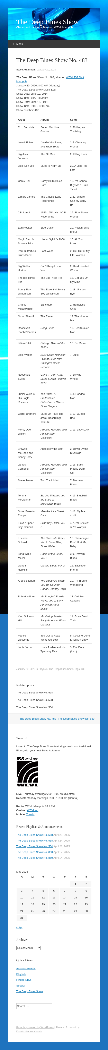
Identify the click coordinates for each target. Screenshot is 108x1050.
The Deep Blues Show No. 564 (34, 707)
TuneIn (30, 814)
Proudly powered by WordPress (35, 1027)
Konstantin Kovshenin (29, 1031)
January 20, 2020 (46, 69)
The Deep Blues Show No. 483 (36, 718)
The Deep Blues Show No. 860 (34, 852)
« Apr (19, 927)
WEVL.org (33, 810)
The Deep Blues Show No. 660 (78, 718)
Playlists (42, 669)
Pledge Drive (24, 979)
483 (83, 669)
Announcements (26, 968)
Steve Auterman (25, 69)
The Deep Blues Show (47, 21)
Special (20, 985)
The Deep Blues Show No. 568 (34, 692)
